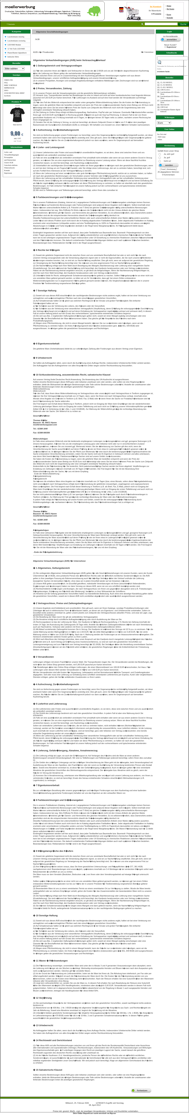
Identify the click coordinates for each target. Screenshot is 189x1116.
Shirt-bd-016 (164, 105)
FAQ (5, 83)
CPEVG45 (164, 107)
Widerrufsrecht (9, 168)
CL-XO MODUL (166, 82)
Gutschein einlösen (10, 165)
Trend (163, 169)
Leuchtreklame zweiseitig (16, 41)
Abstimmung (171, 169)
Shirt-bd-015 (17, 125)
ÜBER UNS (8, 80)
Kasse (169, 14)
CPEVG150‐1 (165, 90)
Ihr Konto (170, 9)
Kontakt (170, 18)
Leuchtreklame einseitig (16, 37)
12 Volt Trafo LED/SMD (16, 49)
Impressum (8, 173)
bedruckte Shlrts (13, 57)
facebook (7, 96)
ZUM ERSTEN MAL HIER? (14, 93)
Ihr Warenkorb (155, 6)
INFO (6, 90)
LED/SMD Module (14, 45)
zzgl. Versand (17, 141)
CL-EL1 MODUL (166, 87)
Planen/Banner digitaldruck (17, 53)
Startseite (11, 24)
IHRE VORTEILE (10, 85)
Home (169, 6)
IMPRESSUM (9, 88)
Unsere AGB (8, 163)
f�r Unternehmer (146, 52)
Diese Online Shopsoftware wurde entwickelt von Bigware (94, 1113)
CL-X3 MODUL (166, 85)
